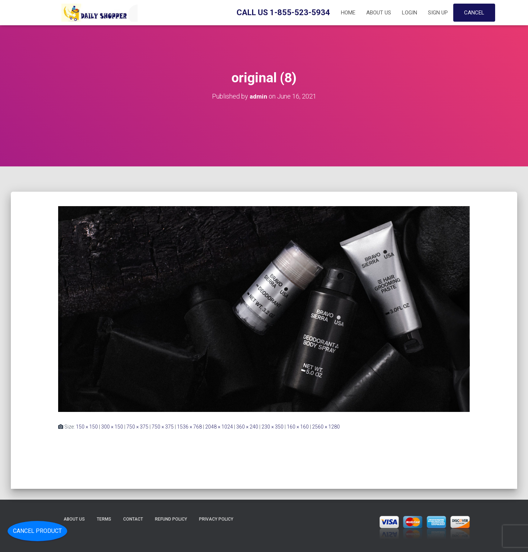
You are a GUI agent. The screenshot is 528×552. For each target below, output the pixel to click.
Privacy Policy (216, 519)
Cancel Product (37, 530)
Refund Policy (171, 519)
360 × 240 (247, 427)
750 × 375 (137, 427)
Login (409, 12)
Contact (133, 519)
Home (348, 12)
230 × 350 (272, 427)
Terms (104, 519)
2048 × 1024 (219, 427)
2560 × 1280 (326, 427)
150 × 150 (87, 427)
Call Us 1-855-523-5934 (283, 12)
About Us (378, 12)
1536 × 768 (189, 427)
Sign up (438, 12)
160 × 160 (298, 427)
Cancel (474, 12)
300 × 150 (112, 427)
